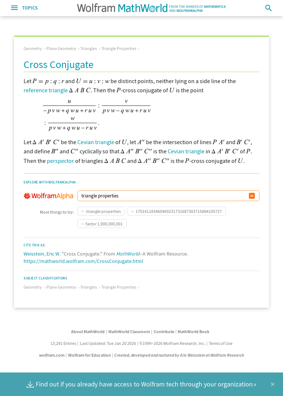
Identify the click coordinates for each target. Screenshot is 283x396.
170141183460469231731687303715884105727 (179, 211)
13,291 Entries (63, 343)
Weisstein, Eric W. (42, 253)
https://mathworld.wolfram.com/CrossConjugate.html (83, 261)
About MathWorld (88, 331)
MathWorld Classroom (129, 331)
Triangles (88, 48)
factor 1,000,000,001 (104, 223)
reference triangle (46, 90)
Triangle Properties (118, 48)
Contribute (164, 331)
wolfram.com (51, 355)
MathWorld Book (193, 331)
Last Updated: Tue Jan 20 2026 (108, 343)
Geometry (33, 48)
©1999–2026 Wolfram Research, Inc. (172, 343)
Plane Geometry (61, 48)
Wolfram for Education (89, 355)
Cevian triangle (95, 142)
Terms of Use (221, 343)
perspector (60, 160)
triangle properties (103, 211)
